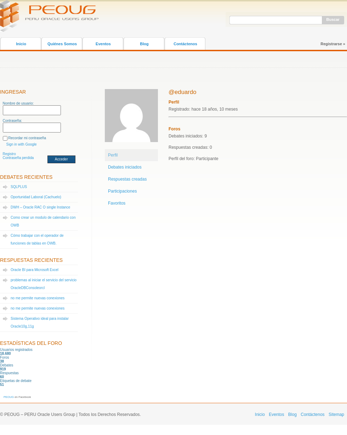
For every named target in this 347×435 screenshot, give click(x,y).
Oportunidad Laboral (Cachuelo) (36, 197)
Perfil (113, 155)
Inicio (21, 44)
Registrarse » (332, 44)
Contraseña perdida (18, 158)
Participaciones (122, 191)
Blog (144, 44)
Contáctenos (185, 44)
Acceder (61, 159)
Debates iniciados (125, 167)
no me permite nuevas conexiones (37, 298)
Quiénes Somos (62, 44)
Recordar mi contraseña (27, 138)
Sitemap (336, 414)
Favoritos (116, 203)
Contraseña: (12, 121)
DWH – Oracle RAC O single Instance (40, 207)
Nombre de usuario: (18, 103)
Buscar (333, 19)
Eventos (103, 44)
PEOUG (9, 397)
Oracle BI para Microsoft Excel (34, 270)
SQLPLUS (19, 187)
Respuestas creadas (127, 179)
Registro (9, 154)
